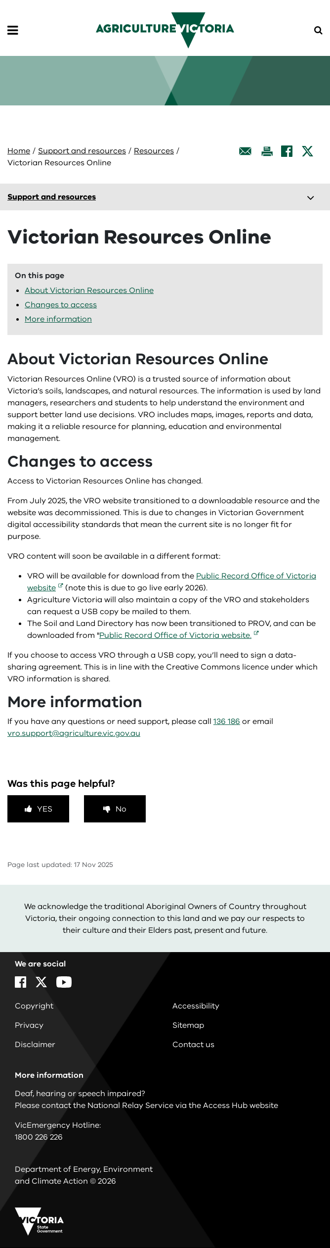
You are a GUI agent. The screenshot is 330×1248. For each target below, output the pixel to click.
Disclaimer (35, 1044)
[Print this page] (267, 151)
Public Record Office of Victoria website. (175, 635)
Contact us (193, 1044)
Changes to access (61, 304)
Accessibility (195, 1006)
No (121, 809)
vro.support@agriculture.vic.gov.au (73, 733)
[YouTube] (64, 982)
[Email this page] (245, 151)
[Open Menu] (12, 30)
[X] (307, 151)
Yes (44, 809)
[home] (165, 29)
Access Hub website (240, 1105)
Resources (154, 150)
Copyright (34, 1006)
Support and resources (82, 150)
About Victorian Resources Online (89, 290)
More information (58, 319)
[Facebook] (286, 151)
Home (18, 150)
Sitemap (188, 1025)
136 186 (226, 721)
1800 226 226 (39, 1137)
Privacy (29, 1025)
